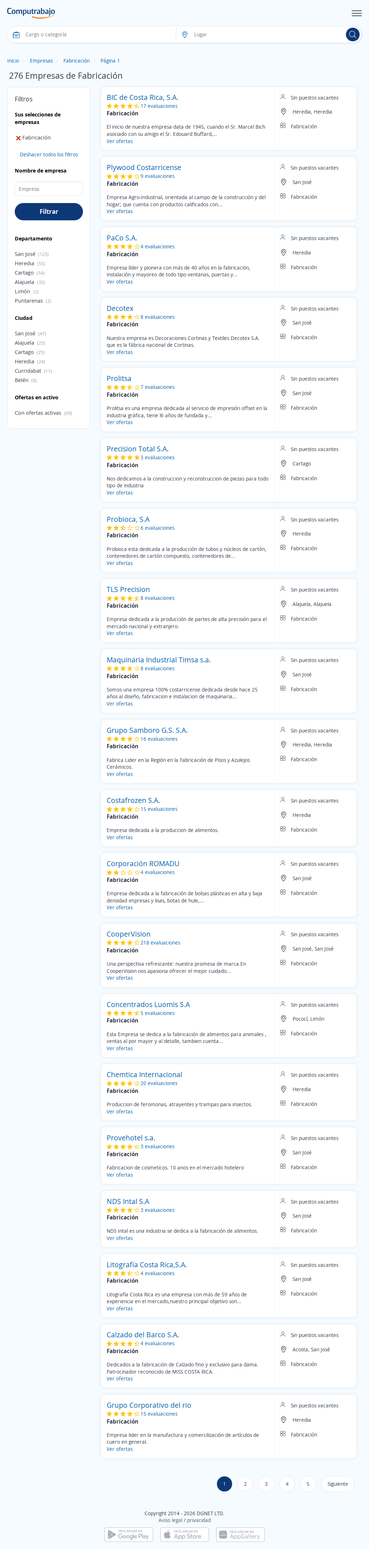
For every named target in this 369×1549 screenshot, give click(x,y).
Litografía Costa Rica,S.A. (147, 1264)
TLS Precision (128, 589)
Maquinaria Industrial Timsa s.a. (159, 660)
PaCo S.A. (122, 238)
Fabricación (76, 60)
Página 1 (110, 60)
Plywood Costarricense (144, 167)
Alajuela (24, 281)
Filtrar (49, 211)
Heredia (24, 263)
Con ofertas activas (38, 412)
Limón (22, 291)
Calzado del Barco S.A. (143, 1334)
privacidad (199, 1520)
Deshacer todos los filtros (49, 154)
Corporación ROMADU (143, 863)
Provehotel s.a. (131, 1138)
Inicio (13, 60)
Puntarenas (29, 300)
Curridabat (28, 370)
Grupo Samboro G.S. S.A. (147, 730)
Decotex (120, 308)
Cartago (24, 272)
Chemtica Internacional (144, 1074)
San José (25, 253)
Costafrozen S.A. (133, 800)
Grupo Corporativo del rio (149, 1405)
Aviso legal (170, 1520)
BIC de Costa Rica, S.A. (142, 97)
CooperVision (129, 934)
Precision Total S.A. (138, 449)
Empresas (41, 60)
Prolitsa (119, 378)
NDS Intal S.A (128, 1201)
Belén (21, 379)
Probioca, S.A (128, 519)
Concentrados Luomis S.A (148, 1004)
